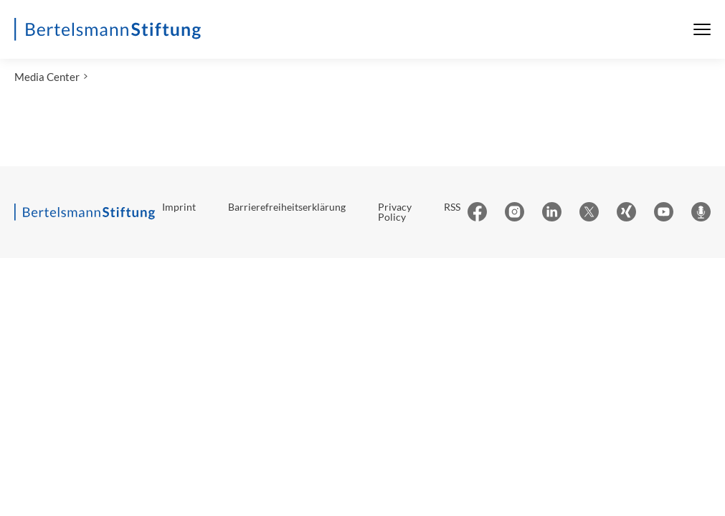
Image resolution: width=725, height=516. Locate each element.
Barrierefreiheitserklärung (287, 207)
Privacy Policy (395, 212)
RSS (452, 207)
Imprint (179, 207)
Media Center (47, 76)
